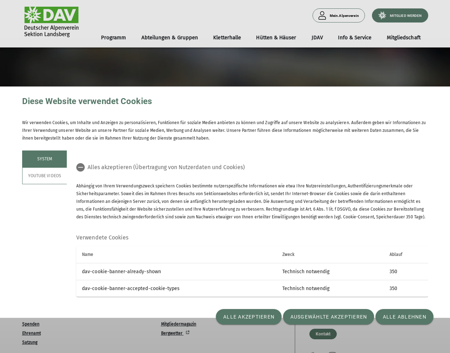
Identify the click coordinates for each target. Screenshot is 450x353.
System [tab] (44, 158)
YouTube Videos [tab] (44, 175)
